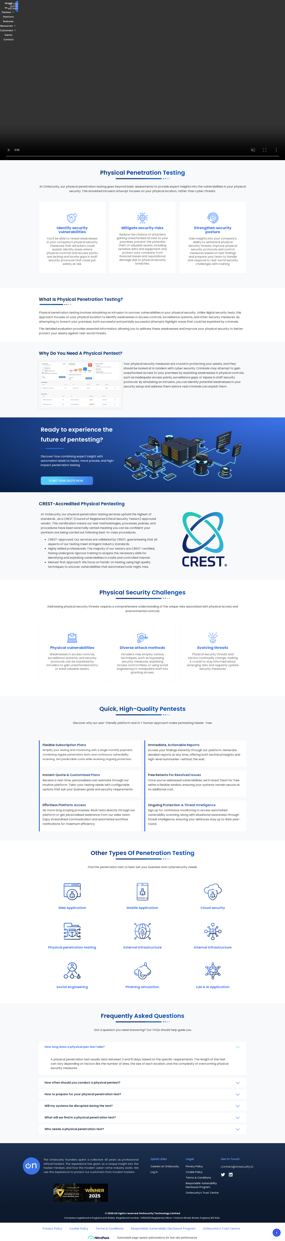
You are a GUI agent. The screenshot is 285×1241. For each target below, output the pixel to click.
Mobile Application (142, 907)
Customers (161, 6)
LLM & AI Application (213, 987)
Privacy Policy (194, 1166)
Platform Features (115, 5)
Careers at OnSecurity (164, 1166)
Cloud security (212, 907)
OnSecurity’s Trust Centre (202, 1193)
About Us (74, 5)
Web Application (72, 907)
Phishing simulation (142, 987)
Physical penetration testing (72, 947)
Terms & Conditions (198, 1177)
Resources (138, 6)
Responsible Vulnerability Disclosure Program (201, 1185)
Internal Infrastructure (213, 947)
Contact (194, 5)
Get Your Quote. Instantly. (256, 5)
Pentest (91, 6)
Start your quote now (66, 481)
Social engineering (72, 987)
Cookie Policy (194, 1172)
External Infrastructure (142, 947)
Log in (154, 1172)
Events (179, 5)
